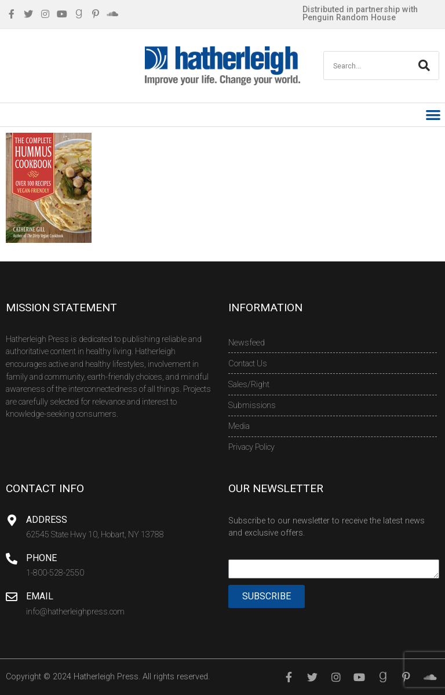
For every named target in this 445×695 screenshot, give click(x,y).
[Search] (424, 65)
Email (39, 596)
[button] (434, 115)
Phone (41, 557)
